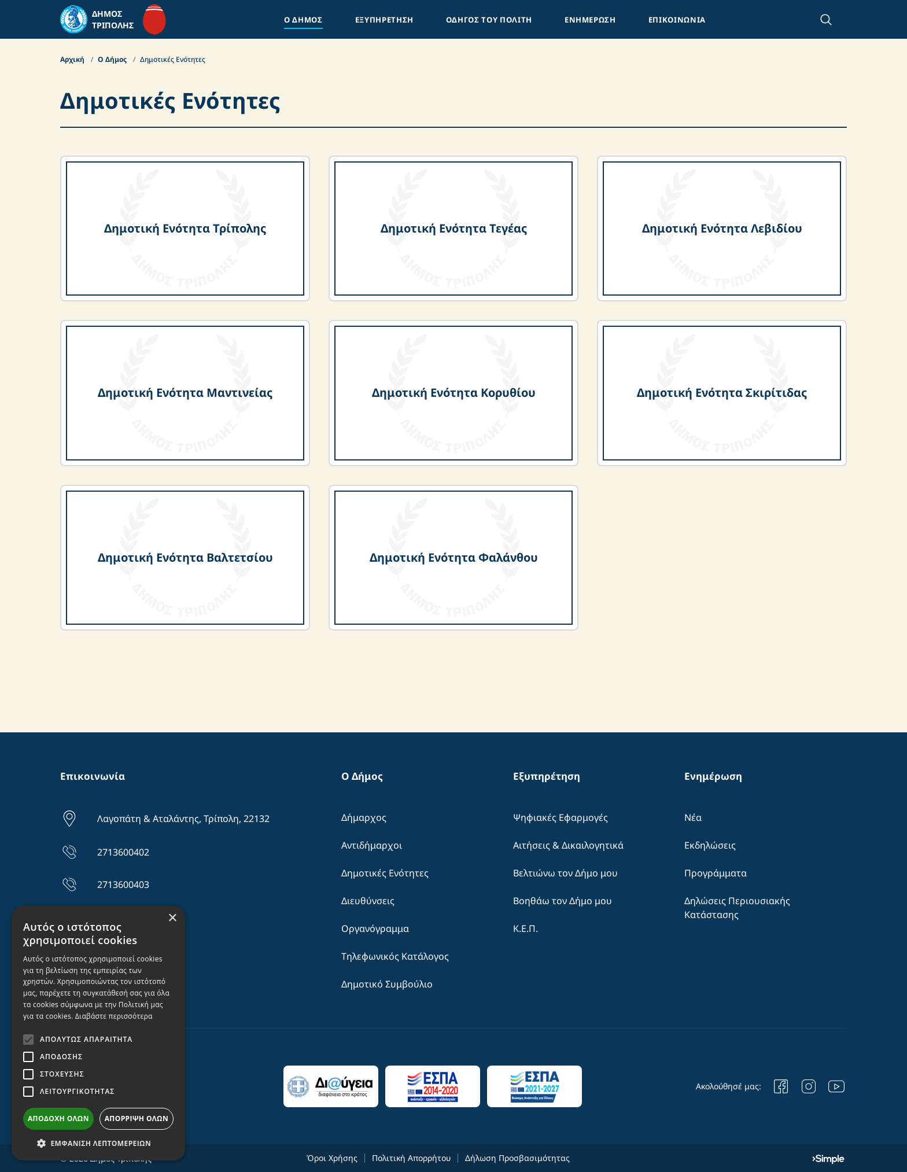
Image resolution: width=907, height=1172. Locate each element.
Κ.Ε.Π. (525, 928)
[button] (98, 1143)
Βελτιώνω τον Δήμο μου (565, 873)
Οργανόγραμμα (375, 928)
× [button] (172, 918)
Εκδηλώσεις (710, 845)
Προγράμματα (715, 873)
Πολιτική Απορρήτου (411, 1157)
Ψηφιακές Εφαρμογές (560, 817)
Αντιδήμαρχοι (371, 845)
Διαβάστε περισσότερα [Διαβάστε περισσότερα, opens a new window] (114, 1016)
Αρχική (73, 59)
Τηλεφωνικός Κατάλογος (395, 956)
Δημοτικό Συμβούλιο (387, 984)
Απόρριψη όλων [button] (136, 1118)
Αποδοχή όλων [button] (58, 1118)
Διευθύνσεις (367, 900)
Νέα (693, 817)
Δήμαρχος (363, 817)
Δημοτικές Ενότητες (385, 873)
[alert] (98, 1033)
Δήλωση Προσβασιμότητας (517, 1157)
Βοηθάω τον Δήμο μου (562, 900)
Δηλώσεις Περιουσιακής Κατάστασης (737, 907)
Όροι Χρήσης (332, 1157)
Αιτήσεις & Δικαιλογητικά (568, 845)
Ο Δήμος (113, 59)
